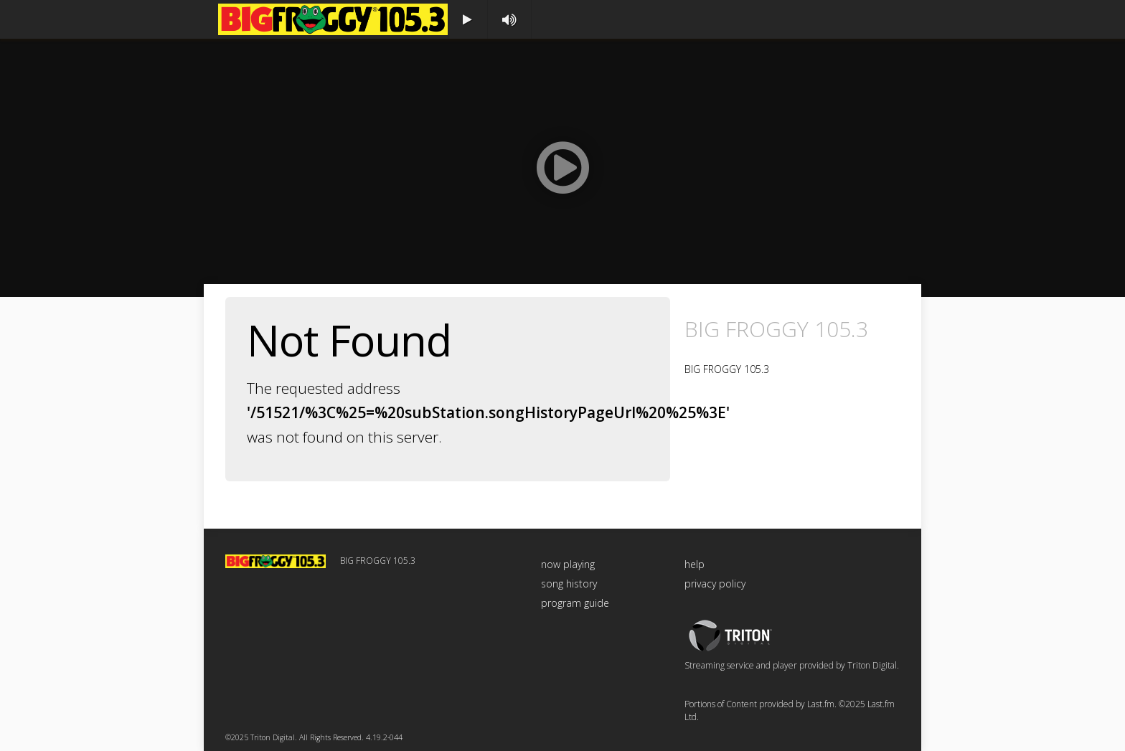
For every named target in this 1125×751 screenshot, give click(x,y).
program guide (575, 603)
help (694, 564)
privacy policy (714, 583)
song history (569, 583)
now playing (568, 564)
